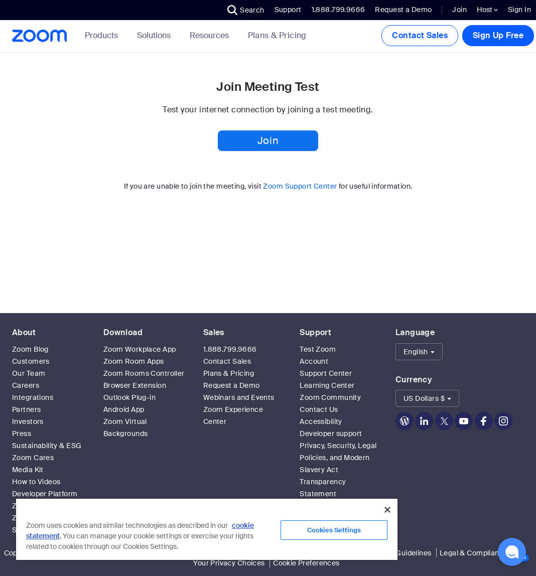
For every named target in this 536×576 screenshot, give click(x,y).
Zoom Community (330, 397)
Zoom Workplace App (139, 349)
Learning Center (327, 385)
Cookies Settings (334, 530)
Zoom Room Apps (133, 361)
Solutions (156, 35)
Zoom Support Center (300, 186)
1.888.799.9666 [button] (338, 9)
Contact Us (319, 409)
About (24, 332)
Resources (211, 35)
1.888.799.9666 (230, 349)
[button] (245, 10)
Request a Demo (403, 9)
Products (103, 35)
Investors (28, 421)
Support (288, 9)
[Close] (387, 510)
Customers (31, 361)
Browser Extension (134, 385)
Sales (213, 332)
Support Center (326, 373)
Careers (25, 385)
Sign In (519, 9)
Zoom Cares (33, 457)
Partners (26, 409)
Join (459, 9)
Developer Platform (45, 493)
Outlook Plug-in (129, 397)
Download (123, 332)
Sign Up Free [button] (498, 35)
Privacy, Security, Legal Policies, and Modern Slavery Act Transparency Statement (338, 469)
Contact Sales (419, 35)
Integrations (32, 397)
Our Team (28, 373)
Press (21, 433)
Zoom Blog (30, 349)
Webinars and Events (239, 397)
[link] (277, 36)
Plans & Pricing (277, 36)
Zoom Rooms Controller (144, 373)
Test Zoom (318, 349)
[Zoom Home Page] (38, 36)
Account (314, 361)
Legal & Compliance (474, 552)
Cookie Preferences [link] (306, 562)
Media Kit (28, 469)
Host (487, 9)
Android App (124, 409)
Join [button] (268, 140)
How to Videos (36, 481)
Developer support (331, 433)
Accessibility (321, 421)
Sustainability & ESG (46, 445)
